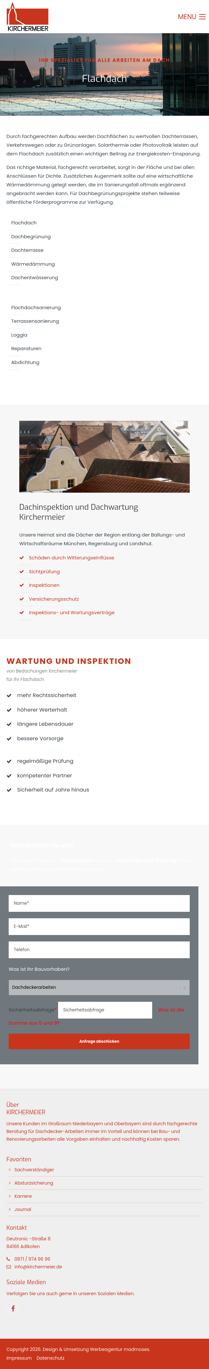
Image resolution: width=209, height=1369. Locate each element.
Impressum (19, 1358)
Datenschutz (51, 1358)
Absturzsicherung (33, 1183)
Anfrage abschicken (99, 1041)
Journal (22, 1209)
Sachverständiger (34, 1170)
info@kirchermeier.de (38, 1267)
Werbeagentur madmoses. (120, 1349)
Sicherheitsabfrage (33, 1009)
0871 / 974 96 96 (32, 1259)
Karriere (23, 1196)
